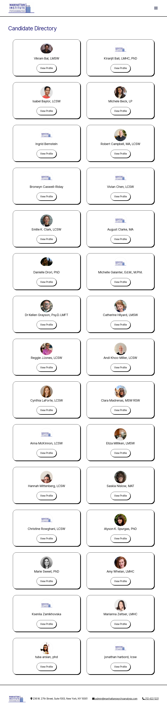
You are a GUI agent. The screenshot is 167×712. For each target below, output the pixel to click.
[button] (156, 8)
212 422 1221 (150, 698)
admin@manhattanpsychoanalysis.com (114, 698)
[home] (21, 8)
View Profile (46, 68)
